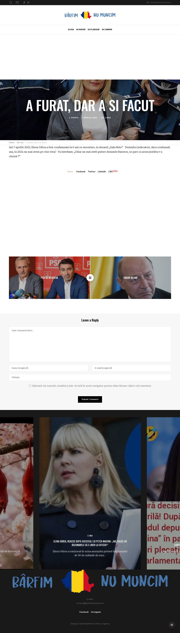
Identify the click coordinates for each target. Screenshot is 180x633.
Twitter (91, 171)
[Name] (48, 368)
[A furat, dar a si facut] (90, 277)
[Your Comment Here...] (90, 344)
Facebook (80, 171)
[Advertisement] (90, 57)
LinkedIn (102, 171)
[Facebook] (24, 2)
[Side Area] (171, 624)
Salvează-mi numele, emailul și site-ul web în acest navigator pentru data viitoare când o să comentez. (92, 385)
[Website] (90, 377)
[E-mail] (131, 368)
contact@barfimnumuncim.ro (160, 2)
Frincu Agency (103, 623)
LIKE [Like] (110, 171)
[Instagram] (28, 2)
